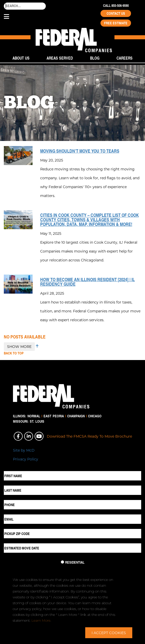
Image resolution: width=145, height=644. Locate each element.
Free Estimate (115, 23)
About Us (21, 58)
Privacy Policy (25, 459)
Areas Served (60, 58)
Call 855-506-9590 (116, 5)
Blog (94, 58)
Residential (74, 562)
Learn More (41, 620)
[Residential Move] (62, 562)
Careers (125, 58)
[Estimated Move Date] (72, 548)
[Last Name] (72, 490)
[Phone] (72, 504)
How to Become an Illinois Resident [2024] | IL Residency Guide (87, 281)
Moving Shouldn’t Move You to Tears (79, 151)
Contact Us (116, 13)
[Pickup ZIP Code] (72, 533)
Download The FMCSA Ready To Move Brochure (89, 436)
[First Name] (72, 475)
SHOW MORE (19, 346)
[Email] (72, 519)
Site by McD (24, 450)
